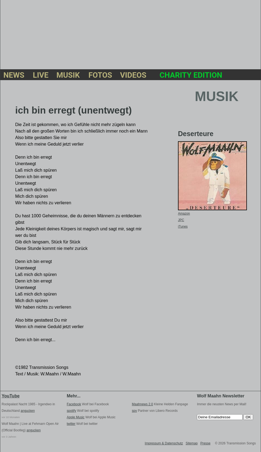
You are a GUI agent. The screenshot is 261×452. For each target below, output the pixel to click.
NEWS (13, 76)
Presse (205, 443)
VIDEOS (133, 76)
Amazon (184, 213)
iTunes (183, 226)
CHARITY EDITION (191, 76)
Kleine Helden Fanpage (160, 404)
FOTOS (100, 76)
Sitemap (192, 443)
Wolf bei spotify (83, 411)
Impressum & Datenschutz (164, 443)
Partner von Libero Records (155, 411)
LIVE (40, 76)
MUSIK (68, 76)
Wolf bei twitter (82, 424)
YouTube (11, 396)
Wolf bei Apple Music (91, 417)
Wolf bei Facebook (88, 404)
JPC (181, 220)
